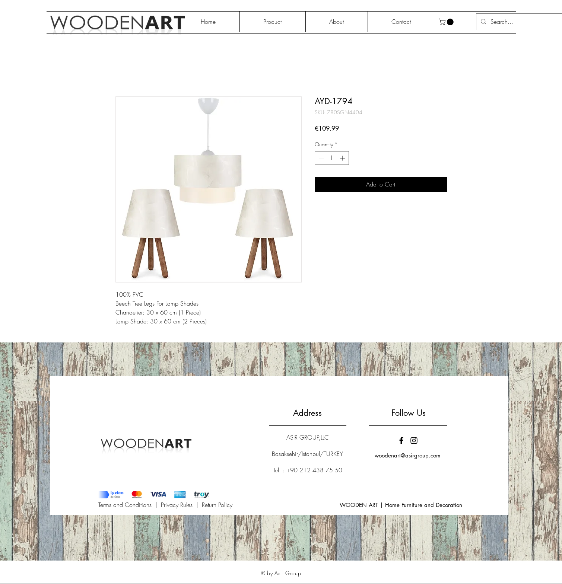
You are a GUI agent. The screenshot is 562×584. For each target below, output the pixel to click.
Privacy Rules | (181, 505)
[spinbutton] (332, 158)
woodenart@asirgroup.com (408, 455)
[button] (447, 22)
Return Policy (217, 505)
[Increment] (343, 158)
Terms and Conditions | (129, 505)
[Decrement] (320, 158)
